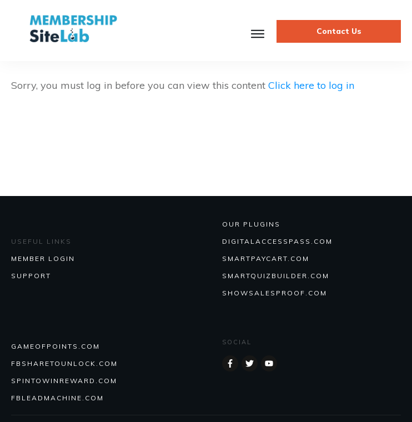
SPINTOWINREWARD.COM (64, 380)
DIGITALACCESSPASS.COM (277, 241)
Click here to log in (311, 85)
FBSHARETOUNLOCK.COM (64, 363)
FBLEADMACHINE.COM (57, 398)
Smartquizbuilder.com (275, 276)
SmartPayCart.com (265, 258)
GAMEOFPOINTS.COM (55, 346)
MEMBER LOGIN (43, 258)
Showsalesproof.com (274, 293)
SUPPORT (31, 276)
